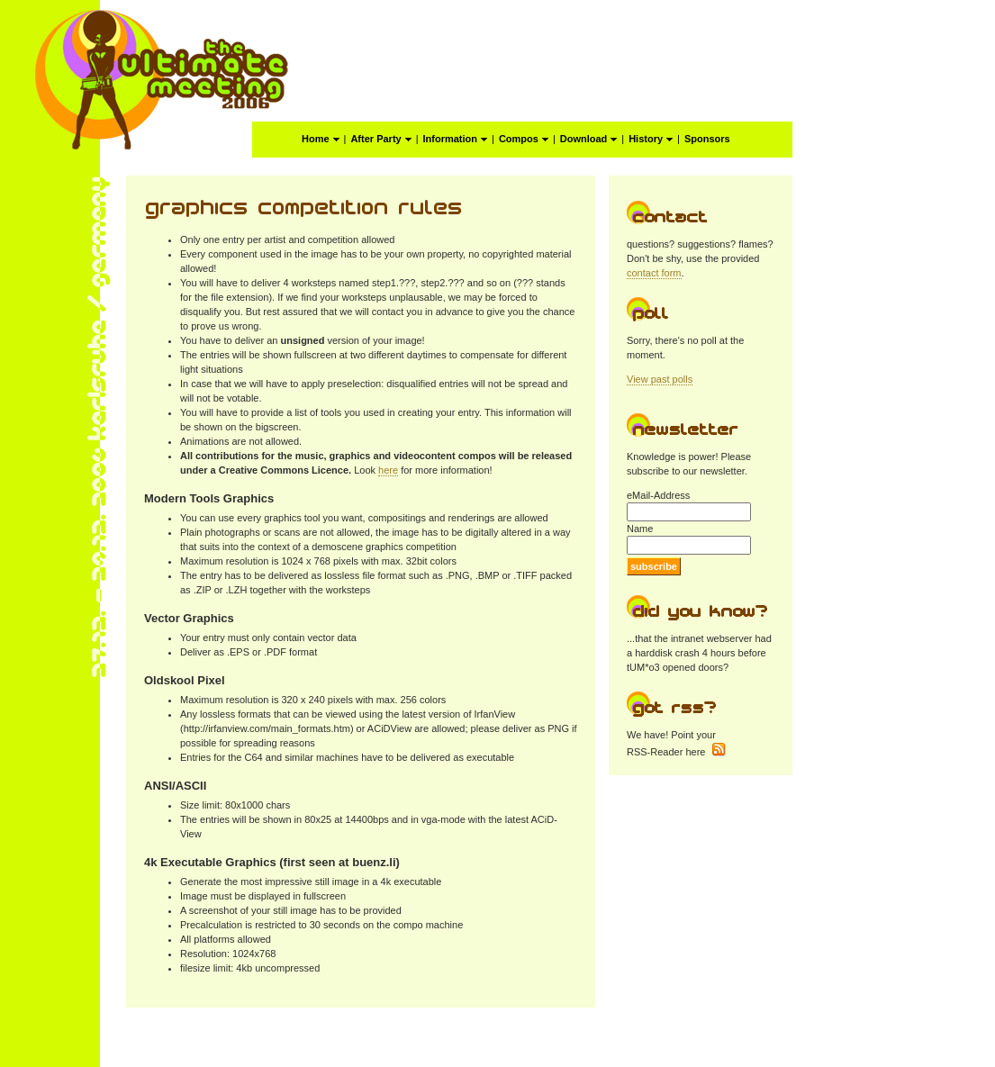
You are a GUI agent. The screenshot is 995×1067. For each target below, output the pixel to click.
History (651, 138)
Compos (523, 138)
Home (320, 138)
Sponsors (707, 138)
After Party (380, 138)
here (388, 470)
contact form (654, 272)
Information (455, 138)
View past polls (659, 379)
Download (589, 138)
